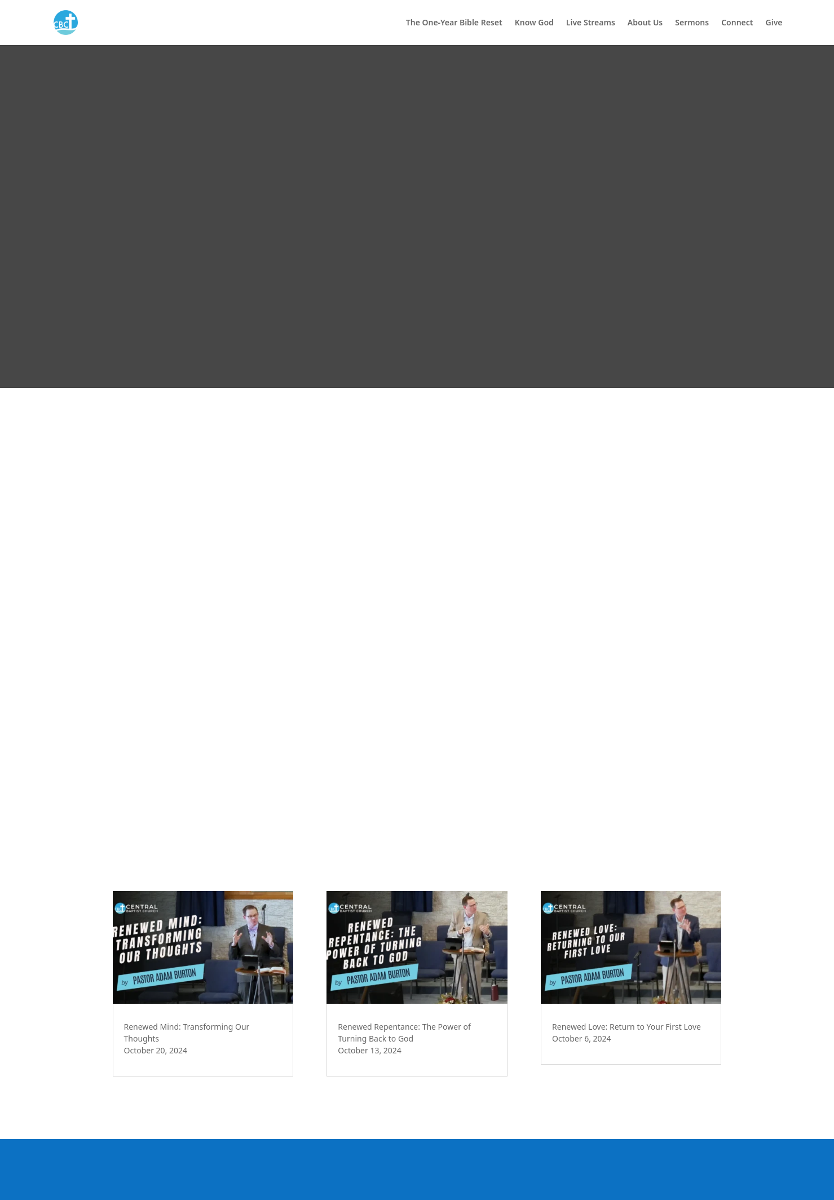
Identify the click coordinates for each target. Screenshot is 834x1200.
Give (774, 23)
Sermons (692, 23)
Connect (737, 23)
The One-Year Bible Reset (454, 23)
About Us (645, 23)
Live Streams (590, 23)
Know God (534, 23)
